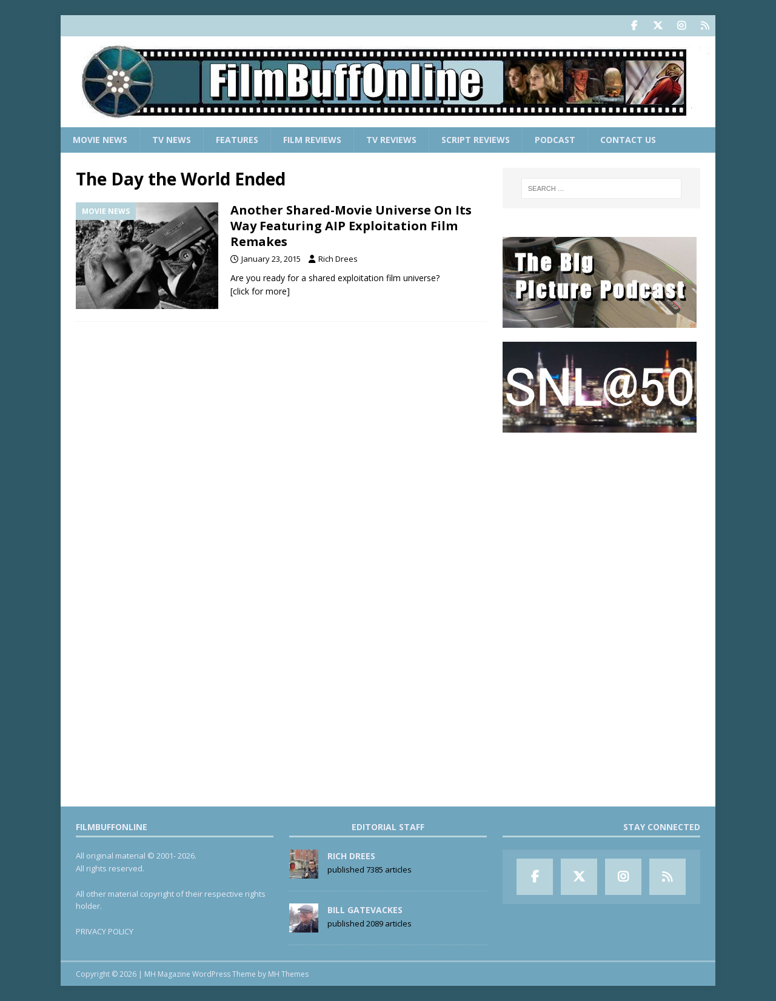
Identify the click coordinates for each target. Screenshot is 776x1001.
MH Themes (288, 974)
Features (237, 139)
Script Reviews (475, 139)
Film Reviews (312, 139)
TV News (171, 139)
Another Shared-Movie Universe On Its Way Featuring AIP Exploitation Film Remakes (351, 226)
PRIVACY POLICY (104, 931)
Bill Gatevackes (365, 910)
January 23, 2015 (271, 258)
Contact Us (628, 139)
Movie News (100, 139)
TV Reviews (391, 139)
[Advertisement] (601, 521)
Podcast (555, 139)
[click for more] (260, 291)
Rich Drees (338, 258)
